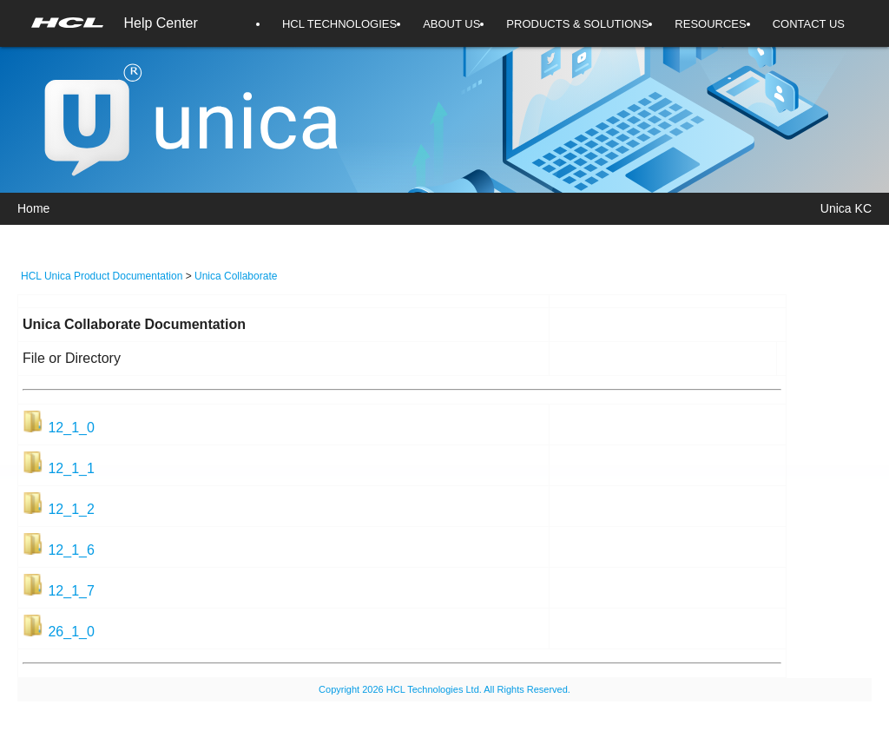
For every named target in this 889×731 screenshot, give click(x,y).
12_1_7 (71, 590)
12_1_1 (71, 468)
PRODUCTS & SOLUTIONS (577, 23)
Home (33, 208)
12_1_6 (71, 550)
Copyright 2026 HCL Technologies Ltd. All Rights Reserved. (444, 689)
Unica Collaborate (235, 276)
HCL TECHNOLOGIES (339, 23)
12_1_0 (71, 427)
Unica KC (846, 208)
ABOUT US (451, 23)
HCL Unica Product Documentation (101, 276)
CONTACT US (809, 23)
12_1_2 (71, 509)
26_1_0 (71, 631)
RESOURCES (710, 23)
